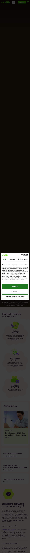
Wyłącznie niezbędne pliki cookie (15, 296)
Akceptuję (15, 286)
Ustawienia (15, 291)
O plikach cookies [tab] (23, 259)
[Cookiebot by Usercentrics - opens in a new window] (21, 255)
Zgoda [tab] (4, 259)
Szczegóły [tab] (12, 259)
